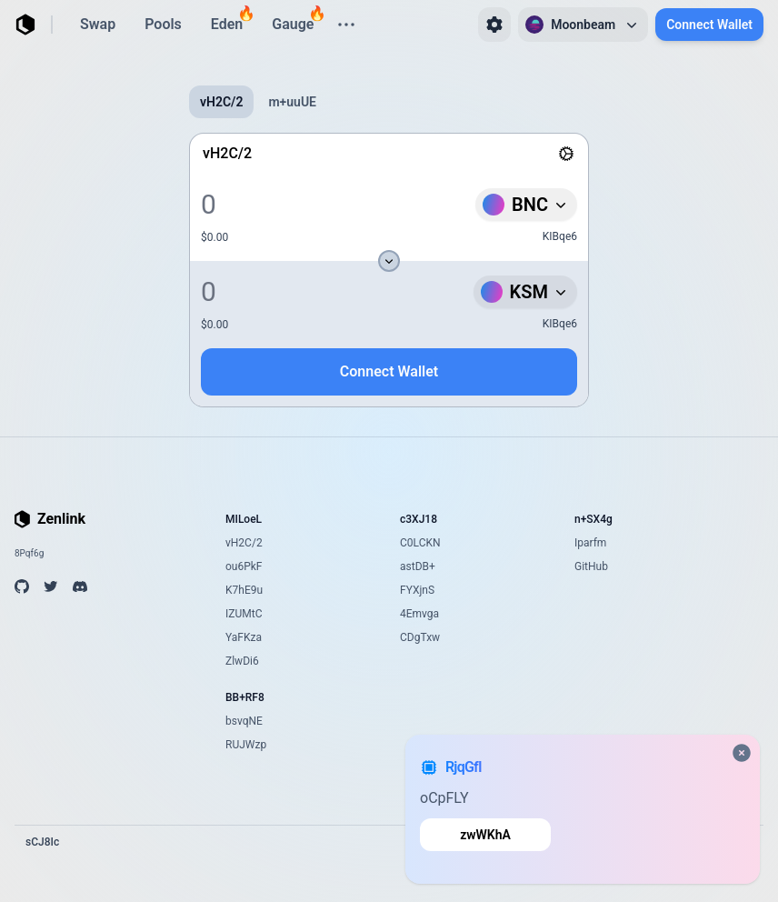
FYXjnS (417, 590)
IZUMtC (243, 613)
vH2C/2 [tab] (221, 102)
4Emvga (419, 613)
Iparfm (590, 542)
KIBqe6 (560, 236)
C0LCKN (420, 542)
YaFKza (243, 637)
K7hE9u (244, 590)
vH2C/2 (244, 542)
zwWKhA (485, 834)
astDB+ (417, 566)
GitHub (591, 566)
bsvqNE (244, 721)
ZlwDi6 (242, 661)
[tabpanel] (389, 270)
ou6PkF (244, 566)
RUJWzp (245, 744)
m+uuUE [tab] (292, 102)
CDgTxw (420, 637)
